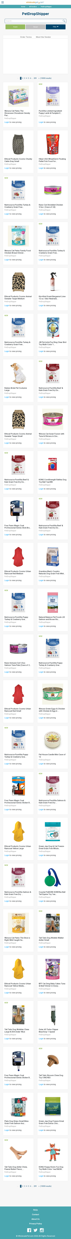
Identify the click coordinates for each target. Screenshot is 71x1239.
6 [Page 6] (30, 78)
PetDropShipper (10, 118)
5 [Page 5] (28, 78)
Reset (35, 27)
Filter (55, 27)
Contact (35, 1214)
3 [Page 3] (24, 78)
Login (6, 122)
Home (23, 7)
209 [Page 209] (35, 78)
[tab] (26, 36)
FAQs (35, 1210)
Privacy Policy (35, 1224)
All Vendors (33, 7)
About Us (36, 1219)
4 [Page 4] (26, 78)
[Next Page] (38, 78)
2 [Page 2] (22, 78)
